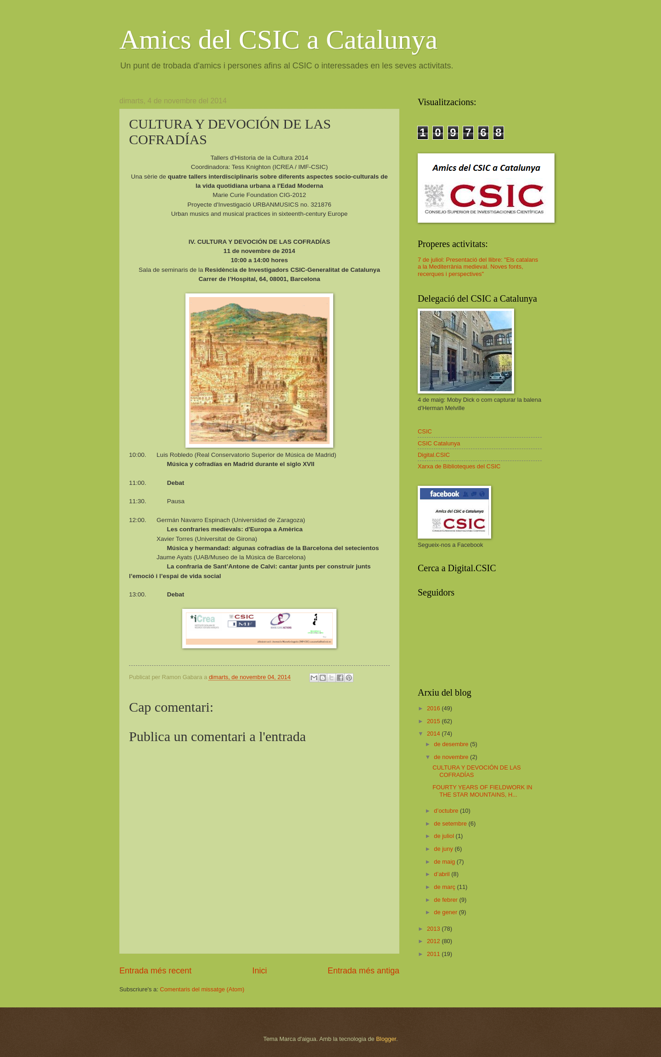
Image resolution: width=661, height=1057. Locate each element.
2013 (434, 928)
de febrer (446, 899)
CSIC (425, 431)
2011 (434, 953)
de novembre (452, 756)
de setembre (451, 823)
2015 (434, 721)
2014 (434, 733)
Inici (259, 970)
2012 (434, 941)
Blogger (386, 1038)
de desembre (452, 744)
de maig (445, 861)
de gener (446, 912)
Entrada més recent (155, 970)
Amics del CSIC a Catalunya (278, 39)
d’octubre (447, 810)
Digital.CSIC (434, 454)
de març (445, 886)
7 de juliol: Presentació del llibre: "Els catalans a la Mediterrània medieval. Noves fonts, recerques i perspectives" (478, 266)
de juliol (444, 835)
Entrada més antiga (363, 970)
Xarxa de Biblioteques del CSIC (459, 466)
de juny (444, 848)
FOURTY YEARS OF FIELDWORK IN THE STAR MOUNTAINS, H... (482, 791)
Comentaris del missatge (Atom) (202, 989)
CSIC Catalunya (439, 443)
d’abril (442, 874)
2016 (434, 708)
